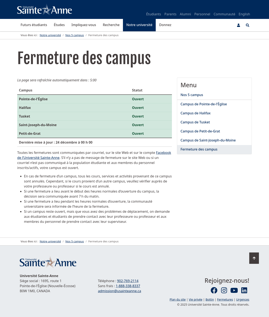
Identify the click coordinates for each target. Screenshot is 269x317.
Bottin (210, 299)
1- (128, 286)
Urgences (242, 299)
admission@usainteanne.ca (119, 291)
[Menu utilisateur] (239, 25)
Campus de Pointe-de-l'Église (204, 104)
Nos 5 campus (192, 94)
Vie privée (195, 299)
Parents (170, 14)
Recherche (111, 24)
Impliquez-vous (83, 24)
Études (59, 24)
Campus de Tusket (195, 122)
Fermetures (225, 299)
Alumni (185, 14)
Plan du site (178, 299)
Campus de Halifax (196, 113)
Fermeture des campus (199, 149)
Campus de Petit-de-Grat (200, 131)
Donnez (165, 24)
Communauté (224, 14)
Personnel (202, 14)
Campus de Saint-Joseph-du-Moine (208, 140)
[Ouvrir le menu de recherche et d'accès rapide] (247, 25)
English (244, 14)
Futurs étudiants (34, 24)
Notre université (139, 24)
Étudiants (153, 14)
